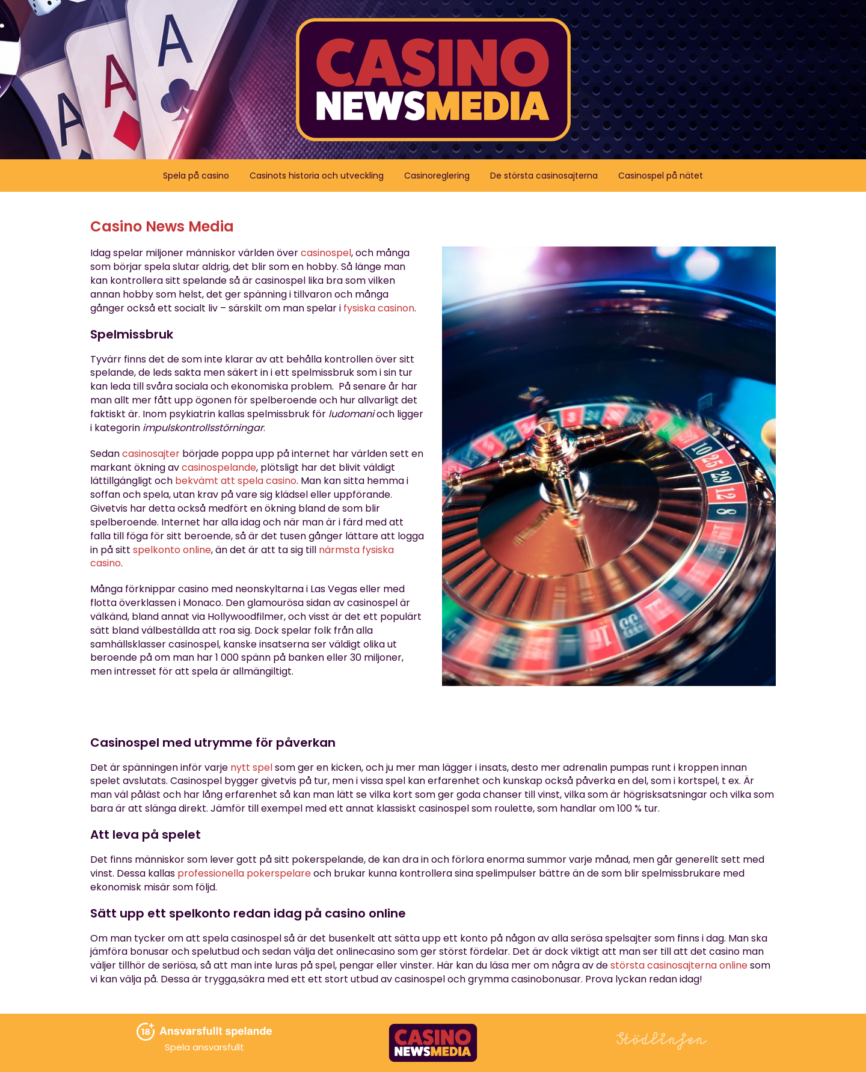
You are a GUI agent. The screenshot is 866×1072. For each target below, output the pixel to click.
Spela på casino (196, 176)
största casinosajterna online (679, 965)
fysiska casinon (378, 308)
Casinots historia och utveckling (317, 176)
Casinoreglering (437, 176)
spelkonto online (172, 550)
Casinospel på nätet (660, 176)
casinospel (326, 253)
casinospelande (219, 467)
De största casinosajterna (544, 176)
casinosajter (151, 454)
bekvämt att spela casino (235, 481)
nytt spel (251, 767)
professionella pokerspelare (244, 873)
